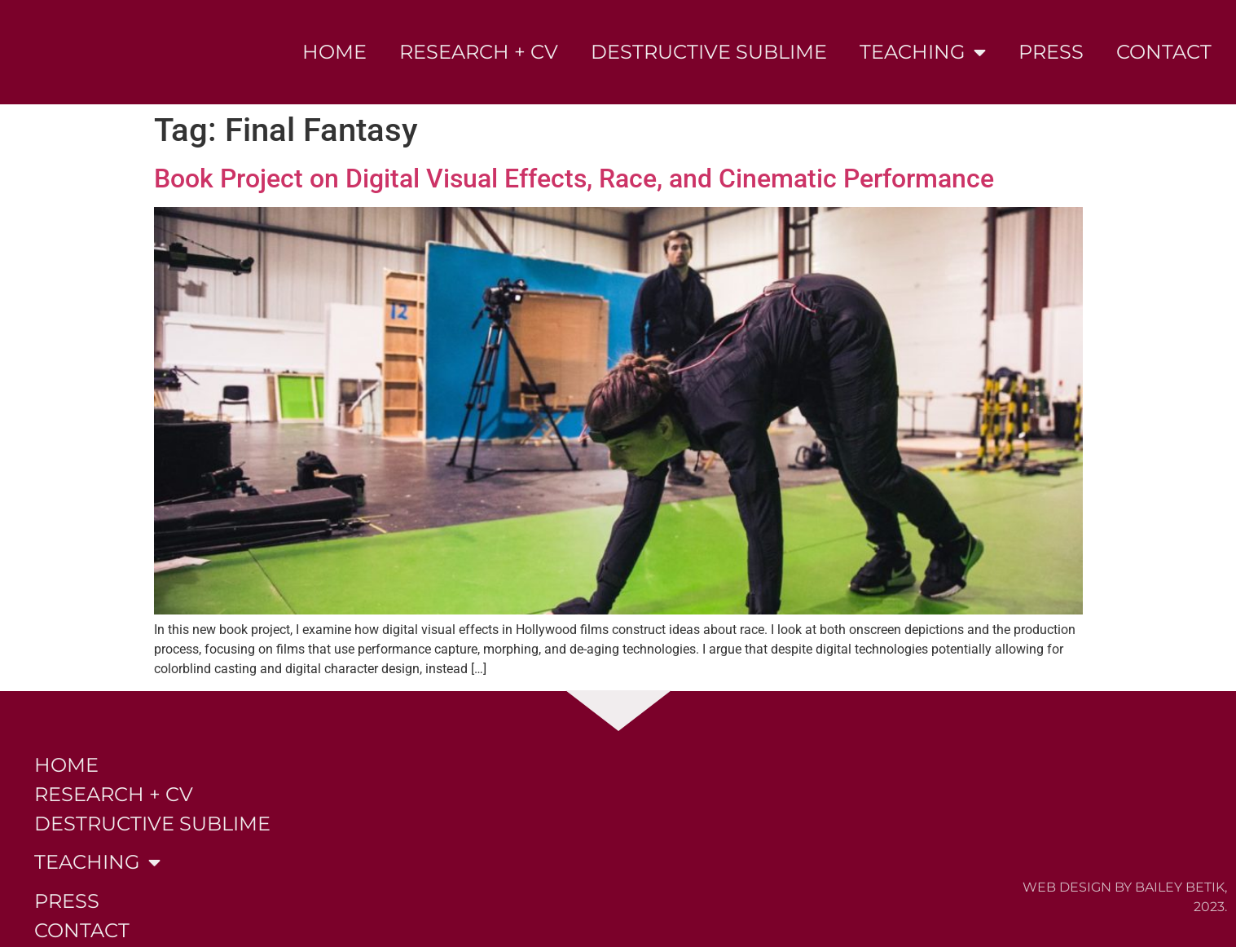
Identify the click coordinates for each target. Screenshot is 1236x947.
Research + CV (478, 52)
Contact (1164, 52)
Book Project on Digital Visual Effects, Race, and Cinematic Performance (574, 178)
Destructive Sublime (709, 52)
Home (334, 52)
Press (1051, 52)
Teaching (923, 52)
